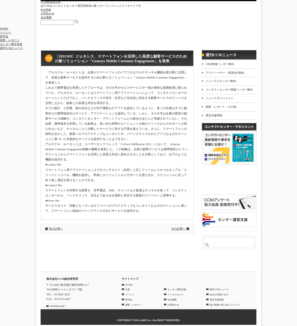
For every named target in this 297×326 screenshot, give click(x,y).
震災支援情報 (214, 115)
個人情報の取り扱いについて (225, 304)
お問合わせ (48, 13)
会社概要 (46, 17)
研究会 (4, 36)
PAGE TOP (250, 264)
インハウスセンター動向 (221, 81)
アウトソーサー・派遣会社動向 (225, 72)
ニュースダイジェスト (219, 98)
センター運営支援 (11, 44)
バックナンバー (216, 159)
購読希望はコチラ (216, 155)
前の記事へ (56, 228)
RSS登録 (46, 9)
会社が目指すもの (219, 294)
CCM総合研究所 (51, 1)
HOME (4, 28)
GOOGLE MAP (56, 306)
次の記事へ (178, 228)
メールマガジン (176, 294)
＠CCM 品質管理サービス (229, 219)
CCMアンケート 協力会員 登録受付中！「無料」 (229, 202)
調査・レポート (9, 40)
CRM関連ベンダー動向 (220, 64)
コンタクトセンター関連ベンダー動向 (229, 89)
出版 (127, 289)
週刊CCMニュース (11, 48)
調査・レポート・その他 (221, 106)
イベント (5, 32)
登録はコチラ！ (229, 179)
